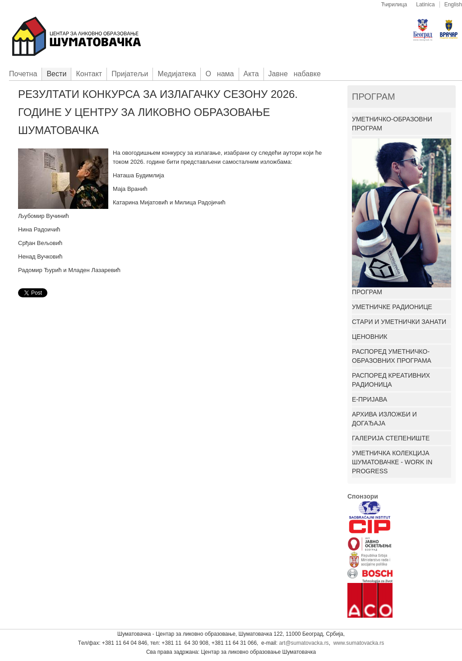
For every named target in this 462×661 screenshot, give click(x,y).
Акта (251, 74)
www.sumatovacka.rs (358, 643)
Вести (56, 74)
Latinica (425, 4)
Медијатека (176, 74)
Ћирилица (394, 4)
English (453, 4)
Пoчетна (23, 74)
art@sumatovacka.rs (303, 643)
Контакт (89, 74)
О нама (219, 74)
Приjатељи (129, 74)
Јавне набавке (294, 74)
